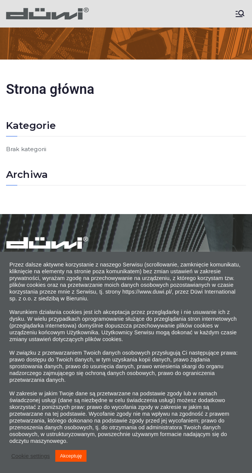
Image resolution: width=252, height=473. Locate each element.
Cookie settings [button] (30, 456)
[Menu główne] (240, 13)
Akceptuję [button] (71, 456)
